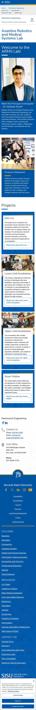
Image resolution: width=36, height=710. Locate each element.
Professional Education (12, 565)
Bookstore (6, 601)
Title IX (18, 505)
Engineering (7, 544)
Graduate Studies (9, 548)
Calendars (6, 605)
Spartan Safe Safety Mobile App (16, 627)
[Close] (34, 681)
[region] (18, 694)
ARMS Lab (18, 13)
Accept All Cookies (18, 706)
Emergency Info (8, 654)
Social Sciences (8, 574)
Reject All (18, 701)
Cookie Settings (18, 522)
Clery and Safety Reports (13, 597)
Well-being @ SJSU (10, 631)
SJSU (7, 2)
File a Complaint (9, 658)
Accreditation (18, 501)
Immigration (7, 622)
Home (4, 8)
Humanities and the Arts (12, 561)
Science (5, 570)
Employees (6, 614)
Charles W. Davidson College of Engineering (14, 22)
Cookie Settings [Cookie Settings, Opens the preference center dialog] (18, 695)
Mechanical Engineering (16, 8)
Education (6, 540)
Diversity (18, 509)
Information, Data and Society (14, 557)
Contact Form (8, 641)
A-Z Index (6, 584)
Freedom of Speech (10, 618)
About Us (5, 10)
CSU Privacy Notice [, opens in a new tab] (13, 691)
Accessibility (18, 496)
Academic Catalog (9, 588)
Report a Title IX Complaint (14, 662)
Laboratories (15, 10)
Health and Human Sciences (14, 553)
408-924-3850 (17, 433)
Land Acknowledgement (18, 513)
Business (5, 536)
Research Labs (6, 13)
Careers (5, 610)
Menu (32, 21)
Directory (6, 645)
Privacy (18, 517)
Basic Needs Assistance (12, 593)
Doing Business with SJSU (13, 650)
